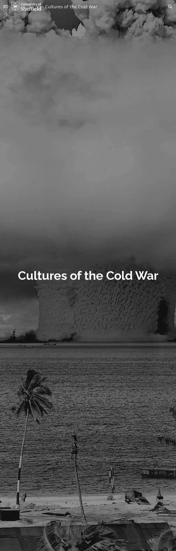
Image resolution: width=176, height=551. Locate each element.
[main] (87, 275)
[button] (5, 6)
